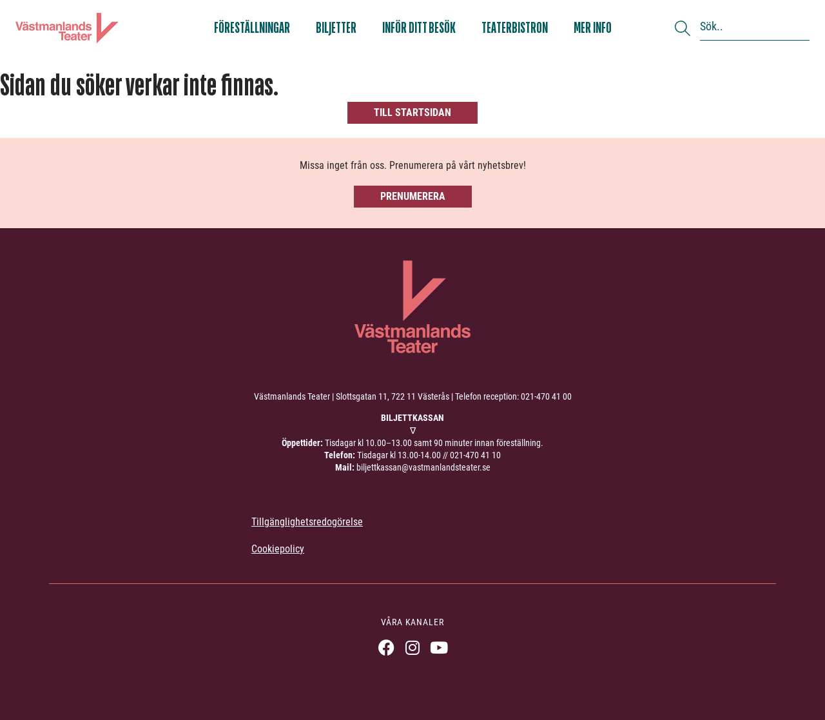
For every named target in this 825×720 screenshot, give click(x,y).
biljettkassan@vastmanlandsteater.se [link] (423, 467)
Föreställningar (252, 28)
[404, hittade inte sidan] (412, 97)
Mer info (593, 28)
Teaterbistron (514, 28)
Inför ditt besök (419, 28)
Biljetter (336, 28)
